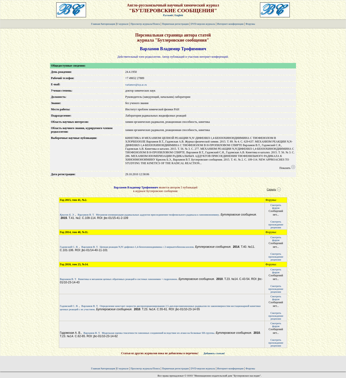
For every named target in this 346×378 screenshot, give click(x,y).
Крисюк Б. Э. (67, 214)
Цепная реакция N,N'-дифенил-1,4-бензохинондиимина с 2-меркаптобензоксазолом (146, 246)
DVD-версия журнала (203, 23)
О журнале (123, 23)
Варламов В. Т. (86, 214)
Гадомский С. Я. (69, 246)
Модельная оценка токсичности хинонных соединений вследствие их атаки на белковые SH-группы (158, 332)
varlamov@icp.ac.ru (136, 84)
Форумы (250, 23)
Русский (168, 15)
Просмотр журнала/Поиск (145, 23)
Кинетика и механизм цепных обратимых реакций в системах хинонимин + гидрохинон (127, 279)
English (178, 15)
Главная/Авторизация (103, 23)
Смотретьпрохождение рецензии (275, 224)
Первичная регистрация (175, 23)
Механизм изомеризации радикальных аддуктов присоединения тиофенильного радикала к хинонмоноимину (157, 214)
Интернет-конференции (230, 23)
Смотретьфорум (276, 206)
